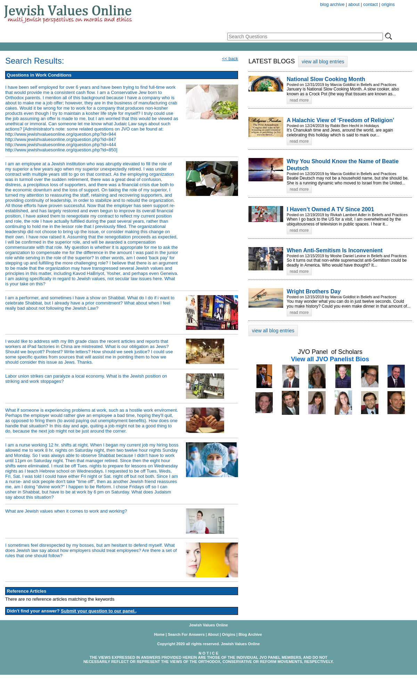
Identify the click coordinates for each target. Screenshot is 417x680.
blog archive (332, 4)
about (354, 4)
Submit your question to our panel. (98, 611)
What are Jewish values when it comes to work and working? (66, 511)
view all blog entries (323, 61)
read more (299, 100)
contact (370, 4)
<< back (230, 58)
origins (388, 4)
